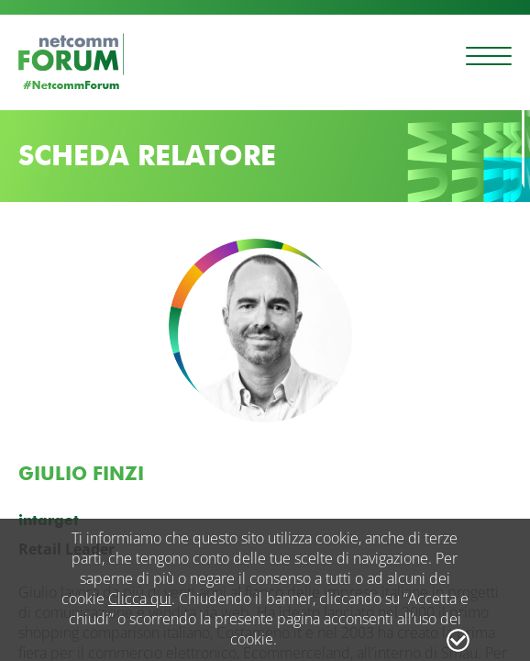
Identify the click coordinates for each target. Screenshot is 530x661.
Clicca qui (139, 598)
